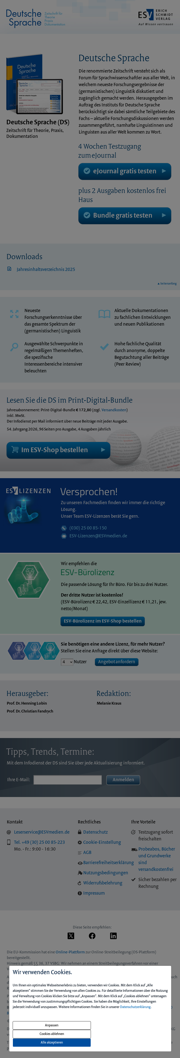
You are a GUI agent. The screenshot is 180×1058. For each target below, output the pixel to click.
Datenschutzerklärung (135, 1007)
